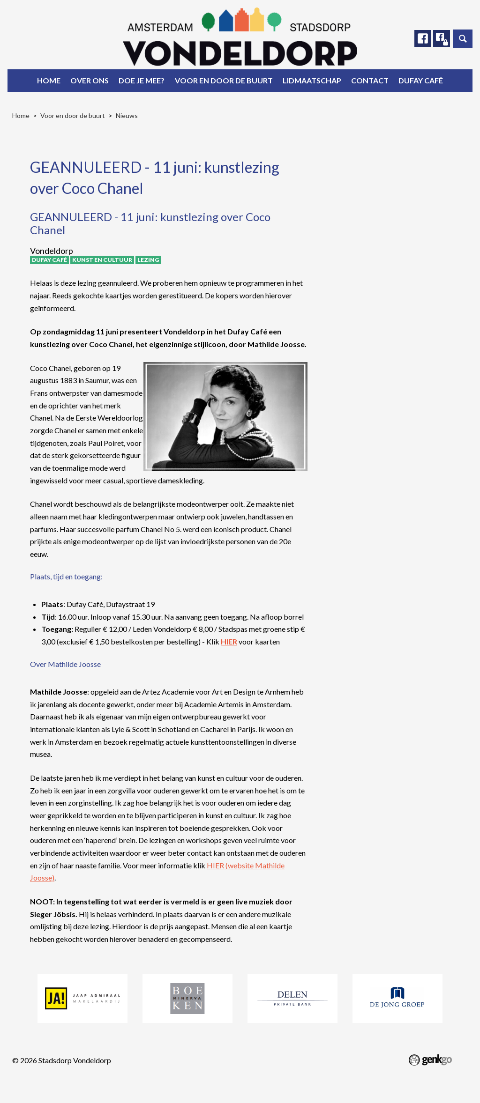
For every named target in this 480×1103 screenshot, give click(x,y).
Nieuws (127, 115)
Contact (370, 80)
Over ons (89, 80)
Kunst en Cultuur (102, 259)
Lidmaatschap (312, 80)
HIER (229, 641)
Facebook (421, 39)
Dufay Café (420, 80)
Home (48, 80)
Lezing (148, 259)
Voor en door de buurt (224, 80)
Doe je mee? (142, 80)
